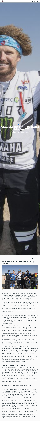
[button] (8, 258)
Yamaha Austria (19, 132)
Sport (20, 124)
